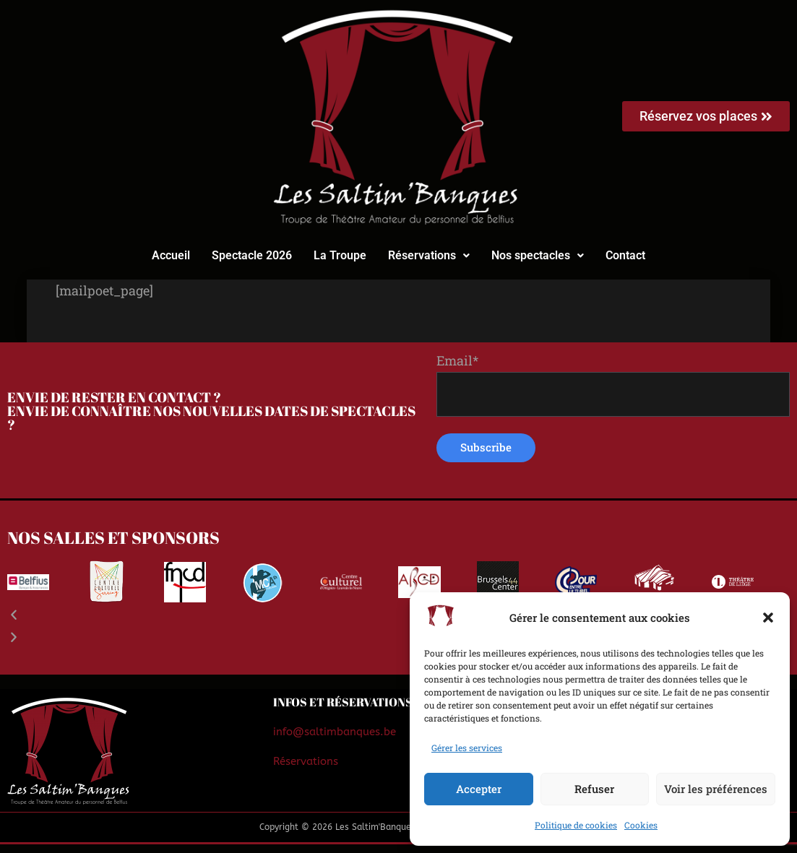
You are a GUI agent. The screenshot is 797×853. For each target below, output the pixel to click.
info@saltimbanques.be (334, 740)
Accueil (171, 255)
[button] (768, 617)
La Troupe (340, 255)
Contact (625, 255)
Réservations (429, 255)
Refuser (594, 788)
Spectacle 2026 (252, 255)
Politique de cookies (576, 825)
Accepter (478, 788)
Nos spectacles (537, 255)
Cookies (641, 825)
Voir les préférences (715, 788)
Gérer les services (466, 747)
